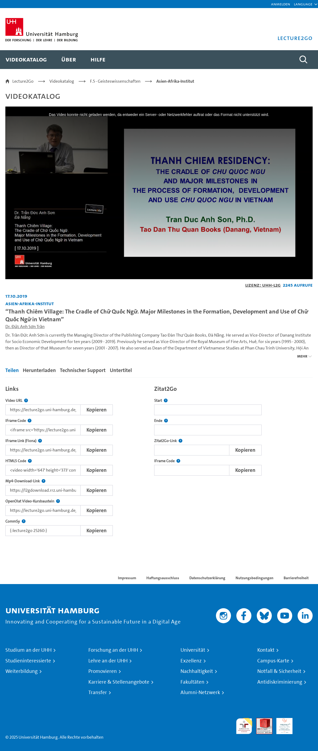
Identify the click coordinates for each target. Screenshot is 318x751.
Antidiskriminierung (279, 682)
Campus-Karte (273, 660)
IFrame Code (18, 421)
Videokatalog (61, 81)
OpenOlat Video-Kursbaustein (32, 501)
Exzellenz (191, 660)
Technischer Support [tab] (83, 370)
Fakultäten (192, 682)
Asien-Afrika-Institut (175, 81)
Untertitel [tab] (121, 370)
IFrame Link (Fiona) (23, 441)
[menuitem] (26, 59)
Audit (261, 721)
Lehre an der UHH (108, 660)
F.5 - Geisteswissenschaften (115, 81)
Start (161, 400)
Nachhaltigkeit (196, 671)
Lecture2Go (23, 81)
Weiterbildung (21, 671)
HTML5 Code (18, 461)
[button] (303, 4)
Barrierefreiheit (296, 578)
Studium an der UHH (28, 650)
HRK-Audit (281, 724)
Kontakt (265, 650)
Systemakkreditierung (305, 721)
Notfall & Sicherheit (279, 671)
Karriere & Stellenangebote (118, 682)
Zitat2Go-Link (168, 441)
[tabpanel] (159, 459)
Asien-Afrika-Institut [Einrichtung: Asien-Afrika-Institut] (29, 303)
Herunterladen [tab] (39, 370)
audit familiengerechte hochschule (244, 726)
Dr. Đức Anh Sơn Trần (25, 326)
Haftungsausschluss (162, 578)
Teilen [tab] (12, 370)
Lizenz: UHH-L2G (263, 285)
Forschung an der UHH (113, 650)
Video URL (16, 400)
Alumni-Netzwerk (200, 692)
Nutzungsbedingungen (254, 578)
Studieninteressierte (28, 660)
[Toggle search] (303, 59)
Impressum (127, 578)
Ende (161, 421)
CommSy (15, 521)
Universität (192, 650)
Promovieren (102, 671)
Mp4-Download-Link (25, 481)
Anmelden (280, 4)
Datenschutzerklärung (207, 578)
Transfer (97, 692)
